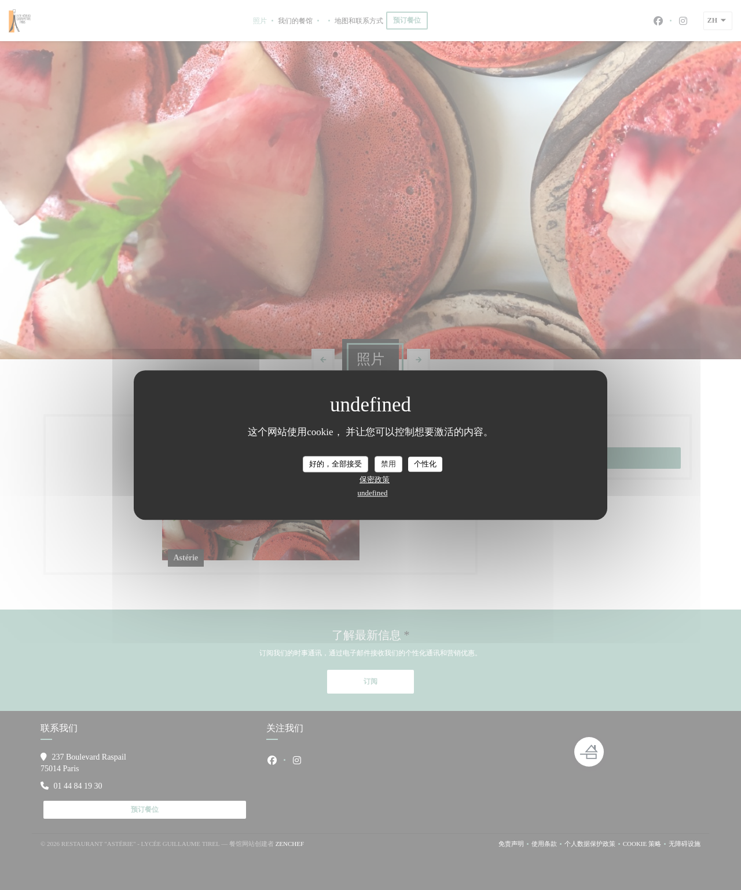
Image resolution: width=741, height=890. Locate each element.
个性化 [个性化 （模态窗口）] (425, 463)
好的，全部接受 (335, 463)
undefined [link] (373, 492)
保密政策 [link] (375, 479)
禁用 (388, 463)
